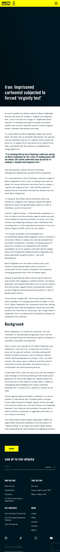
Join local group (11, 524)
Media (33, 530)
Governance (9, 490)
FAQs (33, 517)
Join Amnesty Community (15, 513)
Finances (8, 494)
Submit (48, 467)
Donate (11, 448)
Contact (34, 522)
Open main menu (56, 3)
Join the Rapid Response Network (15, 518)
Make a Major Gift (38, 494)
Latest (33, 513)
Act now (34, 486)
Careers (34, 526)
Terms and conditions (13, 547)
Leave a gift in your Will (40, 490)
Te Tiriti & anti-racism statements (13, 499)
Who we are (9, 486)
